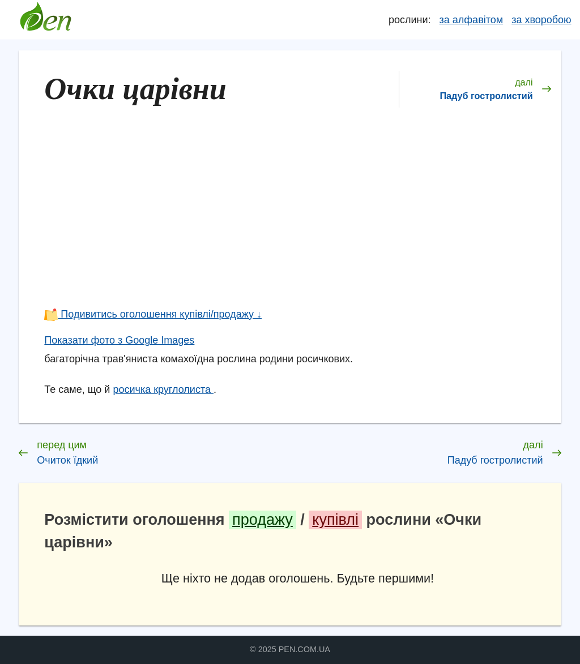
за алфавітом (472, 19)
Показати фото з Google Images (119, 340)
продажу (262, 519)
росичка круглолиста (163, 389)
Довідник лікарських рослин (45, 20)
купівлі (335, 519)
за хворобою (541, 19)
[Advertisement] (297, 217)
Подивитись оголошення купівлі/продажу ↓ (153, 314)
